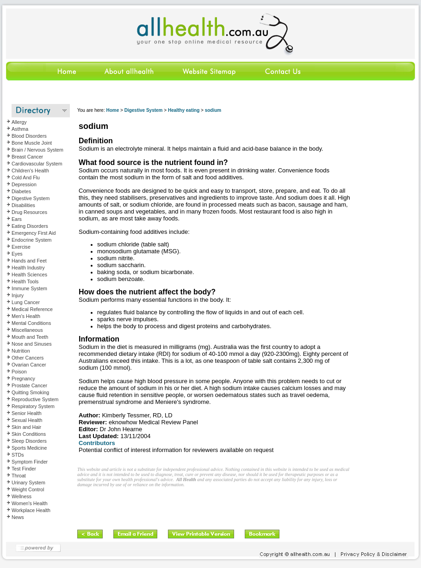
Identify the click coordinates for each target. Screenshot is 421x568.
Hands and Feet (29, 260)
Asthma (20, 129)
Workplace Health (31, 510)
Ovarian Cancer (29, 364)
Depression (24, 184)
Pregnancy (23, 378)
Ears (17, 219)
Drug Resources (29, 212)
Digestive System (31, 198)
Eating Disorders (30, 226)
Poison (19, 371)
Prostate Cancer (29, 385)
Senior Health (27, 413)
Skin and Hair (26, 427)
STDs (18, 455)
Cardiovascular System (37, 163)
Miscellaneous (27, 330)
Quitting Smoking (30, 392)
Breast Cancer (27, 156)
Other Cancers (27, 357)
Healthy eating (183, 110)
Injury (18, 295)
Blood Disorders (29, 136)
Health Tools (25, 281)
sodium (213, 110)
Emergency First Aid (34, 233)
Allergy (19, 122)
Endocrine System (31, 240)
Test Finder (24, 468)
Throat (19, 475)
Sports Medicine (29, 448)
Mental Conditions (31, 323)
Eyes (17, 254)
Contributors (97, 443)
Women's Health (30, 503)
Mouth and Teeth (30, 337)
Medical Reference (32, 309)
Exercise (21, 247)
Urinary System (28, 482)
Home (112, 110)
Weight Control (28, 489)
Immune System (29, 288)
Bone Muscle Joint (32, 143)
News (18, 517)
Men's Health (26, 316)
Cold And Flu (26, 177)
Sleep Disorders (29, 441)
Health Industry (28, 267)
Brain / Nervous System (37, 150)
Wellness (21, 496)
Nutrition (21, 351)
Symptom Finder (30, 461)
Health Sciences (29, 274)
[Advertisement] (185, 505)
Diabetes (21, 191)
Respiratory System (33, 406)
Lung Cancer (26, 302)
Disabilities (23, 205)
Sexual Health (27, 420)
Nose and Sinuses (32, 344)
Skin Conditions (29, 434)
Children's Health (30, 170)
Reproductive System (35, 399)
